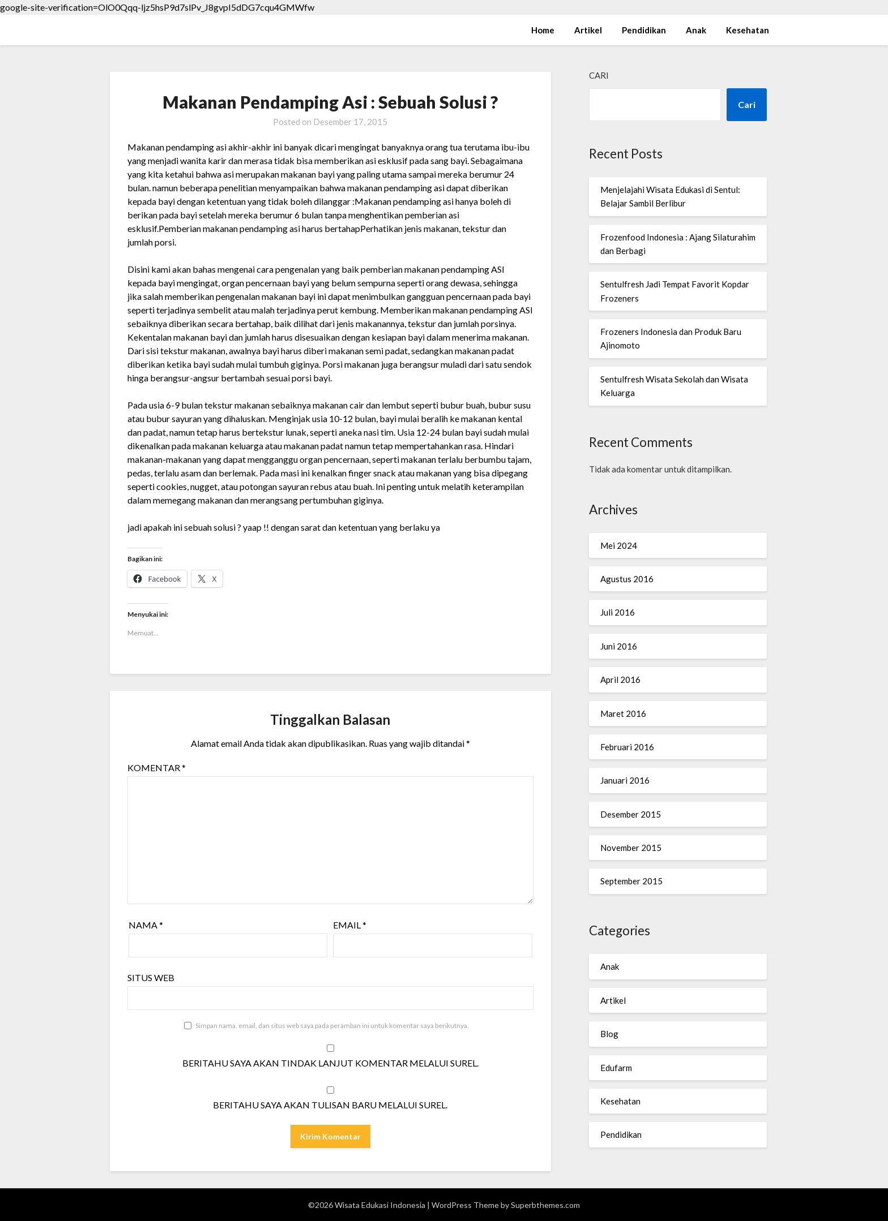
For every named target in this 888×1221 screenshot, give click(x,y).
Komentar (156, 767)
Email (349, 924)
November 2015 (630, 847)
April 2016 (620, 679)
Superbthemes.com (545, 1205)
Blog (609, 1034)
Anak (696, 30)
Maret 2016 (623, 713)
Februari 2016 (627, 747)
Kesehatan (747, 30)
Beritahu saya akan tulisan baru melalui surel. (330, 1104)
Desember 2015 (630, 814)
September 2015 (631, 881)
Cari (599, 75)
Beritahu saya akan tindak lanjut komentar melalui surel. (330, 1062)
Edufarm (616, 1068)
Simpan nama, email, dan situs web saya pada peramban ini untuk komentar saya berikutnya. (332, 1025)
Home (542, 30)
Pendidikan (644, 30)
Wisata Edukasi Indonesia (183, 29)
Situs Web (150, 977)
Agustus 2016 (627, 579)
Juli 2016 (617, 612)
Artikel (588, 30)
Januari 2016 (625, 780)
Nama (146, 924)
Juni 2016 (618, 646)
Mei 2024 (618, 545)
